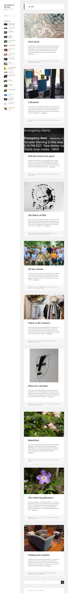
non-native (56, 459)
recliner (43, 574)
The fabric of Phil (37, 215)
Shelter (41, 61)
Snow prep (33, 41)
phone (55, 174)
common (29, 288)
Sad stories (10, 72)
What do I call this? (38, 385)
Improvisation (42, 403)
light (31, 121)
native (53, 459)
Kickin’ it (10, 62)
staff (42, 234)
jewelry (57, 403)
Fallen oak (10, 84)
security (56, 61)
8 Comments (37, 62)
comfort (53, 572)
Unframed (33, 102)
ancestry (55, 287)
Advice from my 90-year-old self (11, 24)
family (36, 288)
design (53, 120)
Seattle (39, 234)
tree (32, 461)
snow (29, 62)
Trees (41, 459)
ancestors (52, 287)
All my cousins (35, 269)
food (48, 61)
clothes (50, 233)
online (32, 405)
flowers (29, 518)
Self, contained (11, 58)
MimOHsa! (33, 440)
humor (56, 233)
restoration (30, 342)
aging (50, 572)
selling (34, 405)
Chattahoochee (55, 517)
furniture (40, 574)
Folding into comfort (39, 555)
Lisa (37, 61)
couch (34, 574)
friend (53, 233)
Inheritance (43, 287)
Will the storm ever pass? (41, 156)
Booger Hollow (49, 517)
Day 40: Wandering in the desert (12, 68)
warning (29, 175)
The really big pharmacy (11, 99)
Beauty (41, 120)
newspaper (30, 234)
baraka (52, 403)
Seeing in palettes (11, 45)
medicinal (33, 518)
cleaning (52, 341)
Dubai (37, 574)
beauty (50, 120)
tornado (58, 174)
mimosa (49, 459)
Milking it (10, 80)
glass (58, 120)
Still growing (10, 31)
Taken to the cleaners (39, 323)
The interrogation (11, 89)
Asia (47, 459)
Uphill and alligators (10, 36)
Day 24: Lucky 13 (11, 27)
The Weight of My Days (9, 6)
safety (53, 61)
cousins (33, 288)
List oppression (11, 102)
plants (36, 518)
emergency (51, 174)
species (29, 461)
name (29, 405)
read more (31, 54)
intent (29, 121)
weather (33, 175)
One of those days (11, 75)
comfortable (30, 574)
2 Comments (47, 234)
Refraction (44, 341)
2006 (46, 61)
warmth (31, 62)
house (51, 61)
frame (56, 120)
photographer (35, 234)
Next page (62, 582)
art (47, 120)
